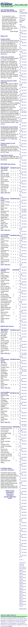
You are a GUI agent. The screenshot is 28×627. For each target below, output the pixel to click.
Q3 (20, 570)
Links (11, 6)
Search (16, 4)
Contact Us (13, 615)
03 (22, 39)
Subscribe (10, 470)
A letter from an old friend (7, 57)
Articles (7, 6)
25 (20, 35)
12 (24, 53)
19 (26, 33)
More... (11, 626)
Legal (7, 615)
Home (2, 6)
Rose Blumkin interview (7, 155)
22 (20, 32)
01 (22, 30)
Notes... (3, 321)
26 (20, 54)
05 (22, 33)
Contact (21, 4)
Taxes (7, 152)
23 (20, 66)
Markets (9, 77)
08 (24, 82)
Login (25, 4)
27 (20, 29)
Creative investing (5, 39)
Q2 (25, 568)
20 (26, 61)
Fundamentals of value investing (9, 127)
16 (26, 30)
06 (22, 90)
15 (26, 55)
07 (22, 27)
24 (20, 41)
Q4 (22, 570)
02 (22, 64)
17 (26, 39)
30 (21, 32)
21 (26, 27)
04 (22, 26)
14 (24, 27)
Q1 (23, 565)
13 (24, 61)
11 (24, 26)
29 (21, 57)
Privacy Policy (23, 608)
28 (20, 38)
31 (21, 41)
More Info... (8, 192)
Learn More (4, 470)
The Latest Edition (23, 12)
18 (26, 87)
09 (24, 30)
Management (4, 53)
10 (24, 33)
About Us (3, 615)
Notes (2, 192)
